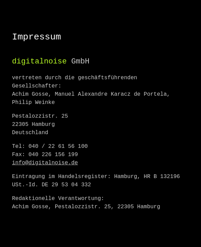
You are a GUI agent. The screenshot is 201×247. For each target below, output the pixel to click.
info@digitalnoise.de (45, 163)
